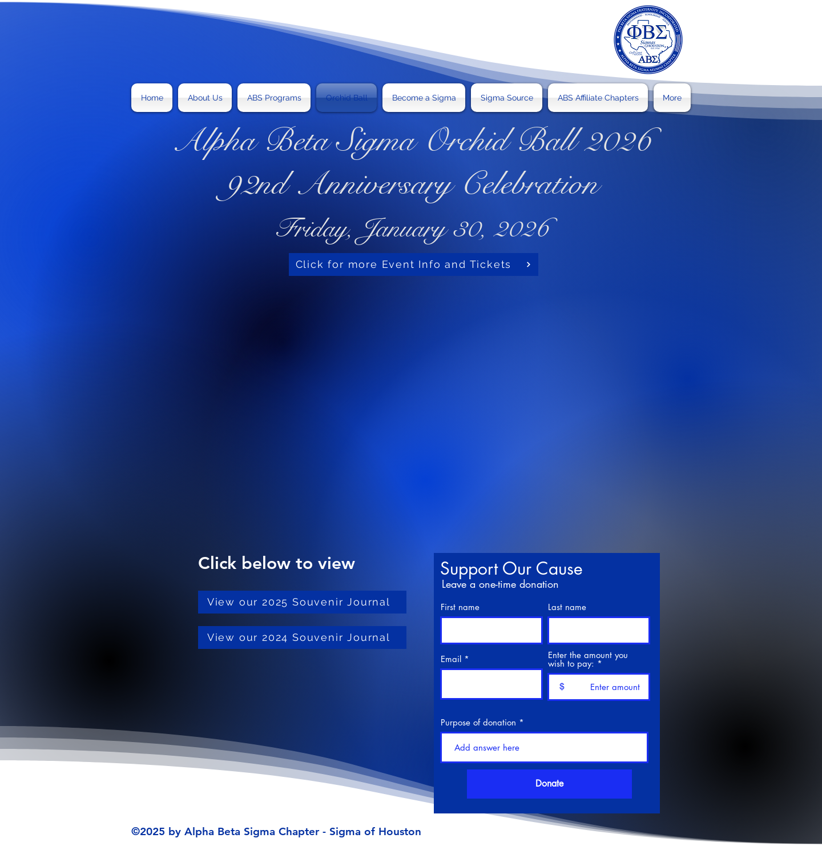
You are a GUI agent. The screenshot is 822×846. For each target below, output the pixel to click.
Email (451, 659)
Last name (567, 607)
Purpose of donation (478, 722)
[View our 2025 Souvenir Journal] (302, 602)
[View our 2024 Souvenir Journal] (302, 637)
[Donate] (549, 784)
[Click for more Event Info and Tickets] (413, 264)
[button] (274, 97)
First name (460, 607)
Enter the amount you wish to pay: (588, 659)
